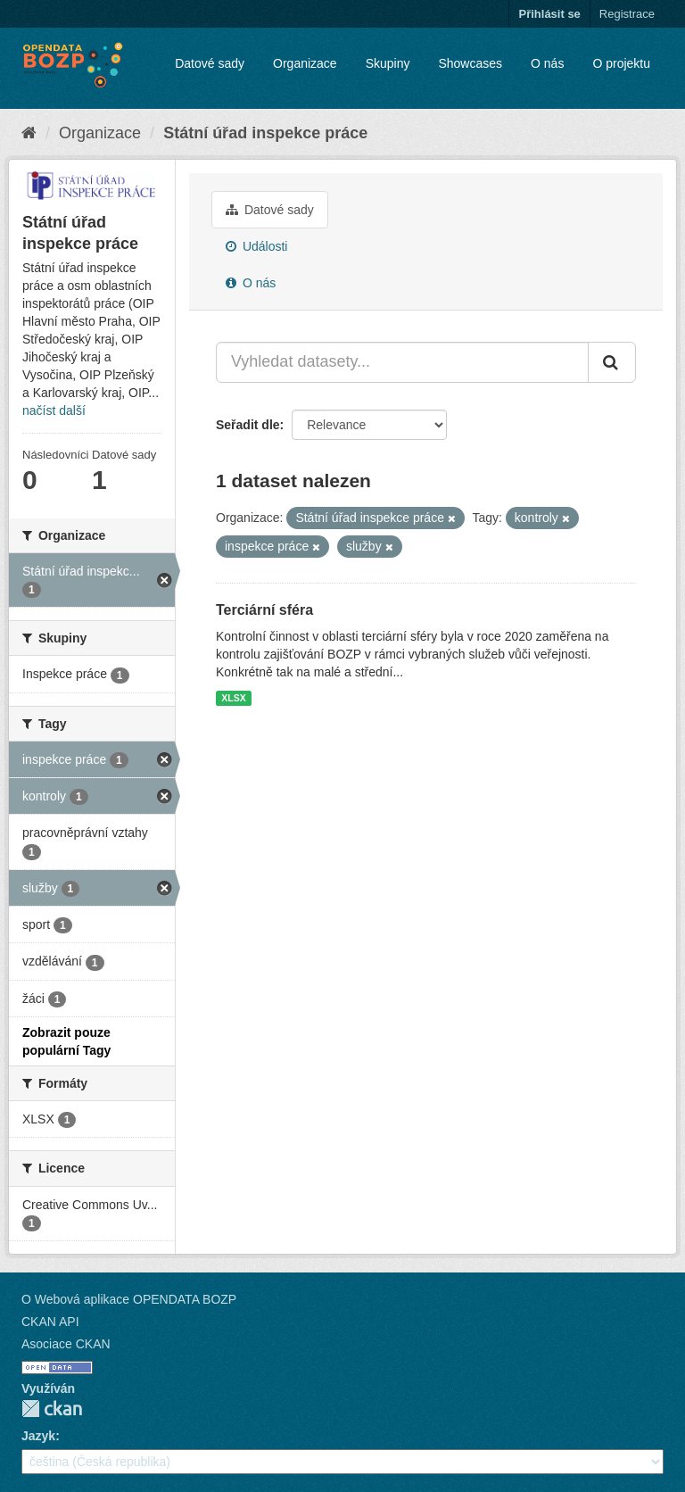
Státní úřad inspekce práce (265, 133)
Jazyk (38, 1436)
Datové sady (209, 63)
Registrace (627, 14)
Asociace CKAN (66, 1344)
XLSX (233, 697)
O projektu (621, 63)
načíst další (54, 410)
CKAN (51, 1408)
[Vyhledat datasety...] (402, 362)
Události (256, 246)
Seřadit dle (248, 425)
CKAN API (50, 1321)
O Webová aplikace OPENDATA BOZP (128, 1299)
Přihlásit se (549, 14)
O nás (547, 63)
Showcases (470, 63)
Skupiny (388, 63)
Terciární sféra (264, 610)
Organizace (305, 63)
